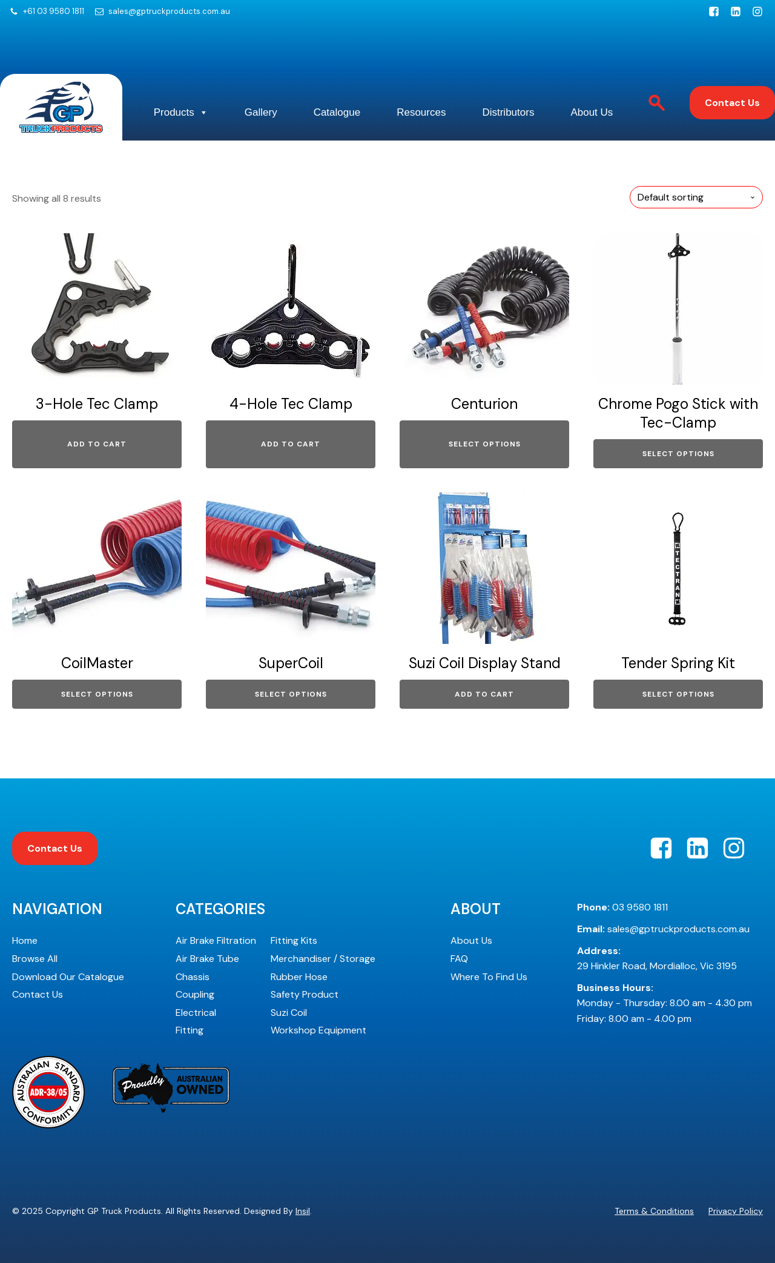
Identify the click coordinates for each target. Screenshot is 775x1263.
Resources (421, 112)
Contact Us (732, 102)
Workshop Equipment (318, 1030)
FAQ (459, 958)
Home (25, 940)
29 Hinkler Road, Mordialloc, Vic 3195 (657, 958)
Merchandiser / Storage (323, 958)
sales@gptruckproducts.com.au (169, 11)
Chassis (192, 976)
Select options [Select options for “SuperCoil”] (291, 694)
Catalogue (337, 112)
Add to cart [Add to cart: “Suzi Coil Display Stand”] (484, 694)
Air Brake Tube (207, 958)
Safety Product (304, 994)
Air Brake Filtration (216, 940)
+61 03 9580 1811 (53, 11)
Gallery (261, 112)
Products (181, 112)
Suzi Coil (289, 1012)
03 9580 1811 (622, 907)
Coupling (195, 994)
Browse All (35, 958)
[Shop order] (696, 197)
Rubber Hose (299, 976)
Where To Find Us (488, 976)
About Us (591, 112)
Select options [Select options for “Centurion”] (485, 444)
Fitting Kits (294, 940)
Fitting (189, 1030)
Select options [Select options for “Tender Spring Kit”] (678, 694)
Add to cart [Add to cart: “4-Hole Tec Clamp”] (290, 444)
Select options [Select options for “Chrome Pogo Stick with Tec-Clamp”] (678, 454)
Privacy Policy (735, 1210)
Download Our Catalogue (68, 976)
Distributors (508, 112)
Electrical (196, 1012)
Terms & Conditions (654, 1210)
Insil (302, 1210)
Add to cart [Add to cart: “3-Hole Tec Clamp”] (97, 444)
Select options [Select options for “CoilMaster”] (97, 694)
